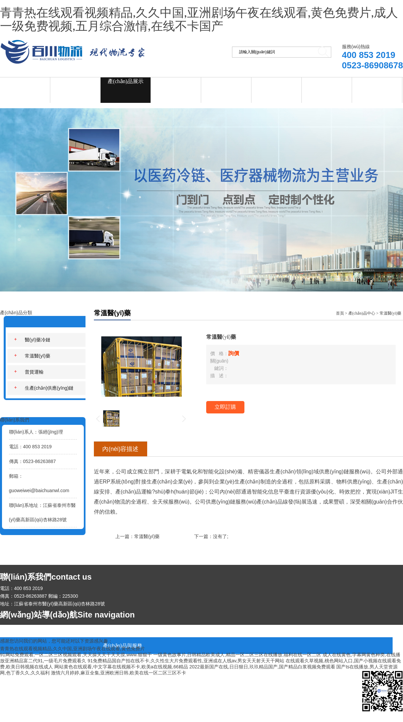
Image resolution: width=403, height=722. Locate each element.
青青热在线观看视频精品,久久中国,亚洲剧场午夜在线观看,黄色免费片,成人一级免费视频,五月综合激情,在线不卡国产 (199, 19)
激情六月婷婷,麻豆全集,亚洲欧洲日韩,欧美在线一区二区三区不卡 (118, 672)
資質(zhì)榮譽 (276, 80)
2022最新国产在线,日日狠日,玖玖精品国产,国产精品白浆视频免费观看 (262, 666)
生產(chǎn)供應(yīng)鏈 (44, 388)
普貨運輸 (29, 372)
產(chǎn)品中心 (361, 313)
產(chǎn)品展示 (125, 81)
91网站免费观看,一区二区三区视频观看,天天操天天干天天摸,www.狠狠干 (76, 654)
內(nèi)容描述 (120, 449)
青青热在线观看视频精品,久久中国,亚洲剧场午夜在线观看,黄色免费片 (72, 648)
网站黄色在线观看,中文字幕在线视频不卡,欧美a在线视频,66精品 (121, 666)
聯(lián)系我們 (377, 80)
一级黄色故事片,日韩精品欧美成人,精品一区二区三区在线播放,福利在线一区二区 (237, 654)
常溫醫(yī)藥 (32, 355)
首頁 (340, 313)
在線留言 (327, 80)
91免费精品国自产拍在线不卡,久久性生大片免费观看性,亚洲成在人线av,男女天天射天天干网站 (186, 660)
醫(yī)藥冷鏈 (32, 339)
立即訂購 (225, 407)
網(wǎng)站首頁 (25, 81)
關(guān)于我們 (75, 80)
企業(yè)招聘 (226, 80)
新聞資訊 (176, 80)
